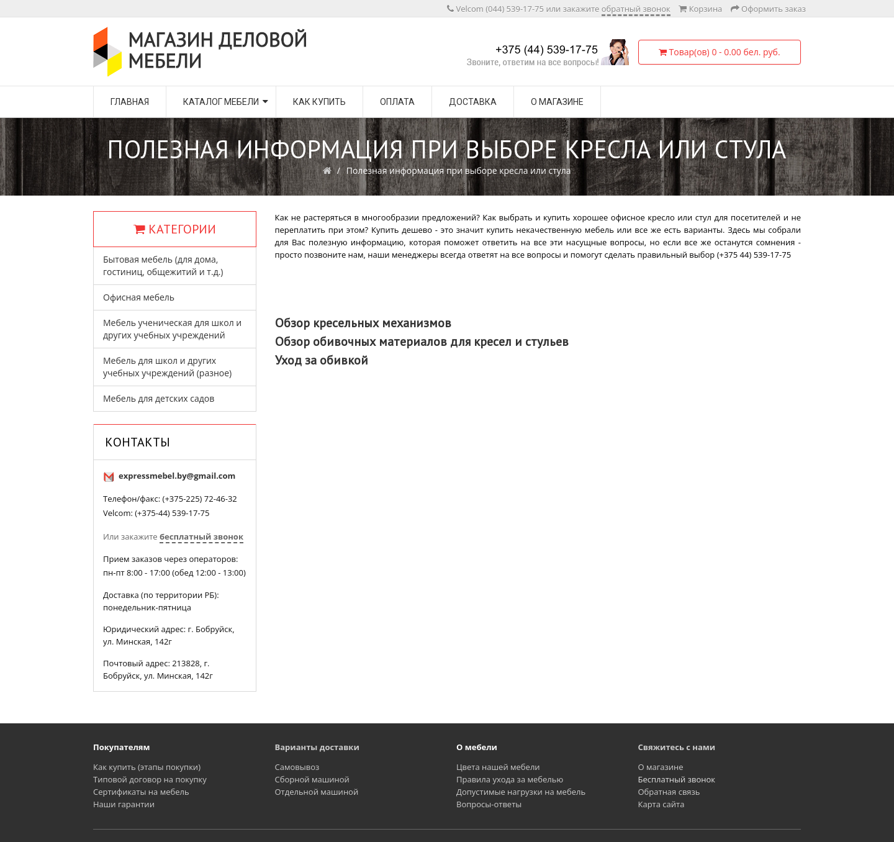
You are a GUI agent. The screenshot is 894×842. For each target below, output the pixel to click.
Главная (130, 102)
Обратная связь (669, 791)
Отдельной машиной (317, 791)
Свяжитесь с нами (677, 747)
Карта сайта (661, 804)
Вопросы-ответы (489, 804)
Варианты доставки (317, 747)
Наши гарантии (124, 804)
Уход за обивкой (321, 360)
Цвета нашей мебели (498, 766)
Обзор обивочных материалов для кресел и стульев (422, 341)
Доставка (473, 102)
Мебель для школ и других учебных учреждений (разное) (167, 367)
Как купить (319, 102)
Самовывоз (297, 766)
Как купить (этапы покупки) (147, 766)
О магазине (557, 102)
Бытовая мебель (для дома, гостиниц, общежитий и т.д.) (163, 265)
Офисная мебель (138, 297)
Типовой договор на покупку (150, 779)
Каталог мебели (221, 102)
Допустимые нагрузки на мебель (520, 791)
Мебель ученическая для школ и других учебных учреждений (172, 329)
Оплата (397, 102)
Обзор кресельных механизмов (363, 323)
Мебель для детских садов (158, 398)
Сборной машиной (312, 779)
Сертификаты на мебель (141, 791)
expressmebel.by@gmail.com (177, 475)
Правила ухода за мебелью (509, 779)
